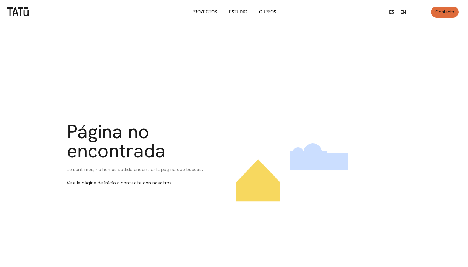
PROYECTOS (204, 12)
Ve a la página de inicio (91, 183)
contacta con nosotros (146, 183)
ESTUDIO (238, 12)
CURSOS (267, 12)
